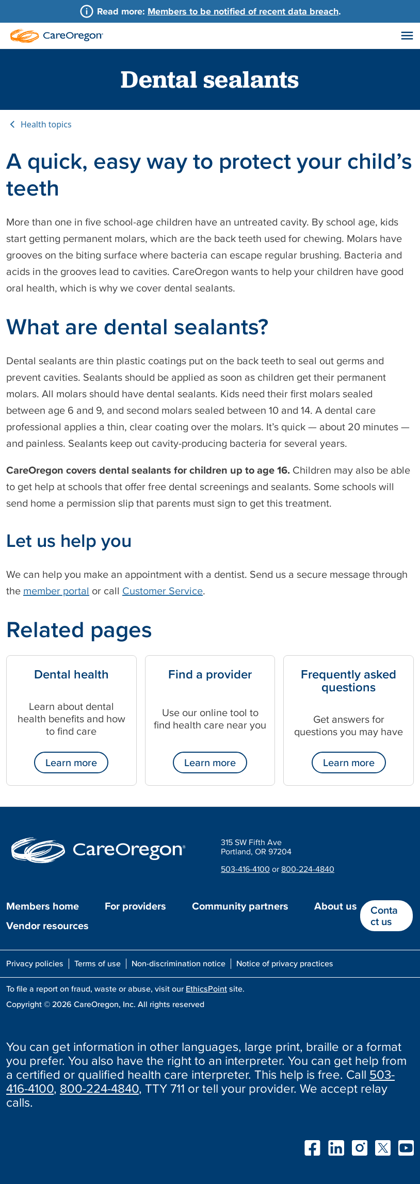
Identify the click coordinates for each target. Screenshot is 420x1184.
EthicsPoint (206, 988)
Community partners (240, 906)
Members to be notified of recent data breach (243, 11)
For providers (135, 906)
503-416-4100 (245, 868)
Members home (42, 906)
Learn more (71, 762)
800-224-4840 (307, 868)
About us (335, 906)
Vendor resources (47, 925)
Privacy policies (34, 963)
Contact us (384, 915)
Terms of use (97, 963)
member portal (56, 590)
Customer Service (162, 590)
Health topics (46, 124)
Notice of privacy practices (284, 963)
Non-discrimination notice (178, 963)
